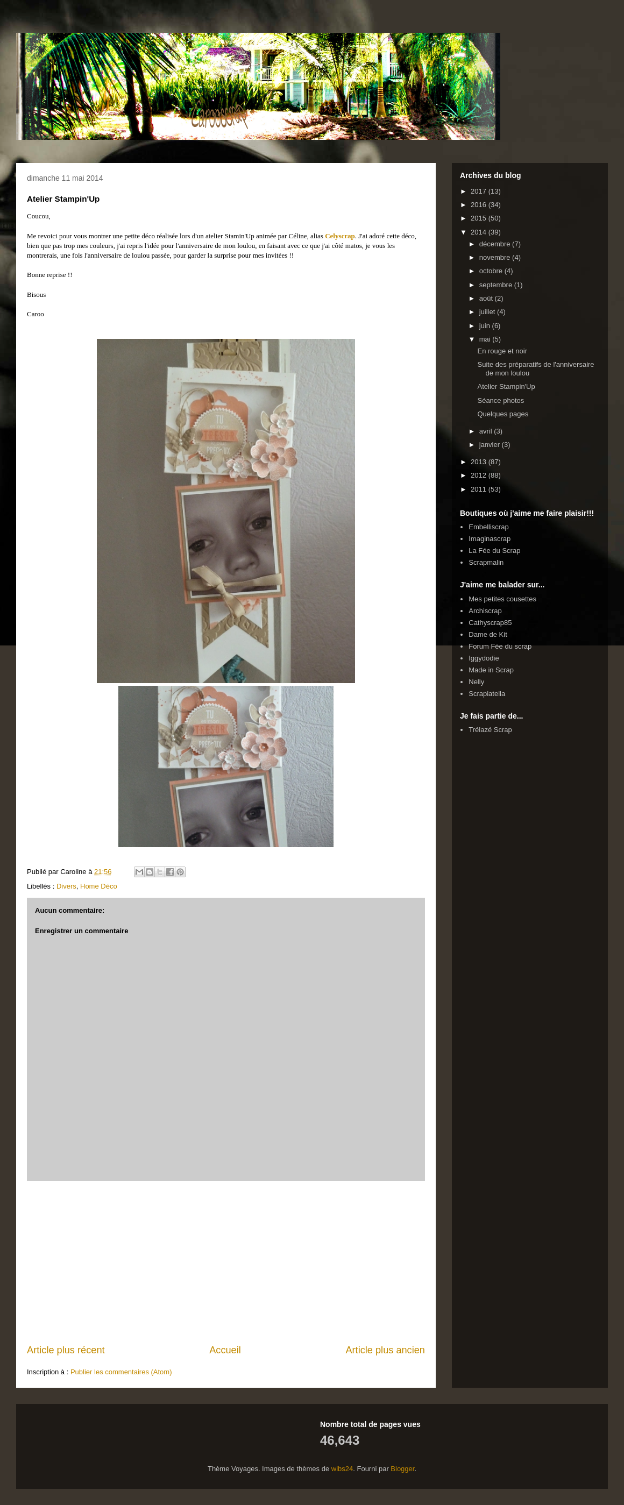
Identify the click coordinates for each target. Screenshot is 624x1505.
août (487, 298)
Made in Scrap (491, 670)
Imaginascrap (489, 539)
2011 (479, 489)
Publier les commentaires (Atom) (121, 1372)
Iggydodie (484, 658)
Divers (66, 886)
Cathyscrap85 (490, 623)
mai (486, 339)
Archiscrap (485, 611)
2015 (479, 218)
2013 (479, 462)
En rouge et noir (502, 351)
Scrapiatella (487, 694)
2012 (479, 475)
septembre (496, 285)
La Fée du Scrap (494, 550)
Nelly (476, 682)
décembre (495, 244)
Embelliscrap (488, 527)
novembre (495, 257)
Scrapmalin (486, 562)
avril (486, 431)
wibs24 (342, 1469)
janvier (490, 445)
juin (485, 326)
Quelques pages (502, 414)
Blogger (402, 1469)
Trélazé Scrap (490, 730)
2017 (479, 191)
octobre (492, 271)
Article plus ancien (385, 1350)
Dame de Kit (488, 634)
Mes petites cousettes (502, 599)
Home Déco (98, 886)
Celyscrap (340, 236)
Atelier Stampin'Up (506, 386)
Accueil (225, 1350)
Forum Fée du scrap (500, 646)
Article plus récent (66, 1350)
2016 (479, 205)
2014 (479, 232)
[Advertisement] (226, 1262)
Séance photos (500, 400)
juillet (488, 312)
